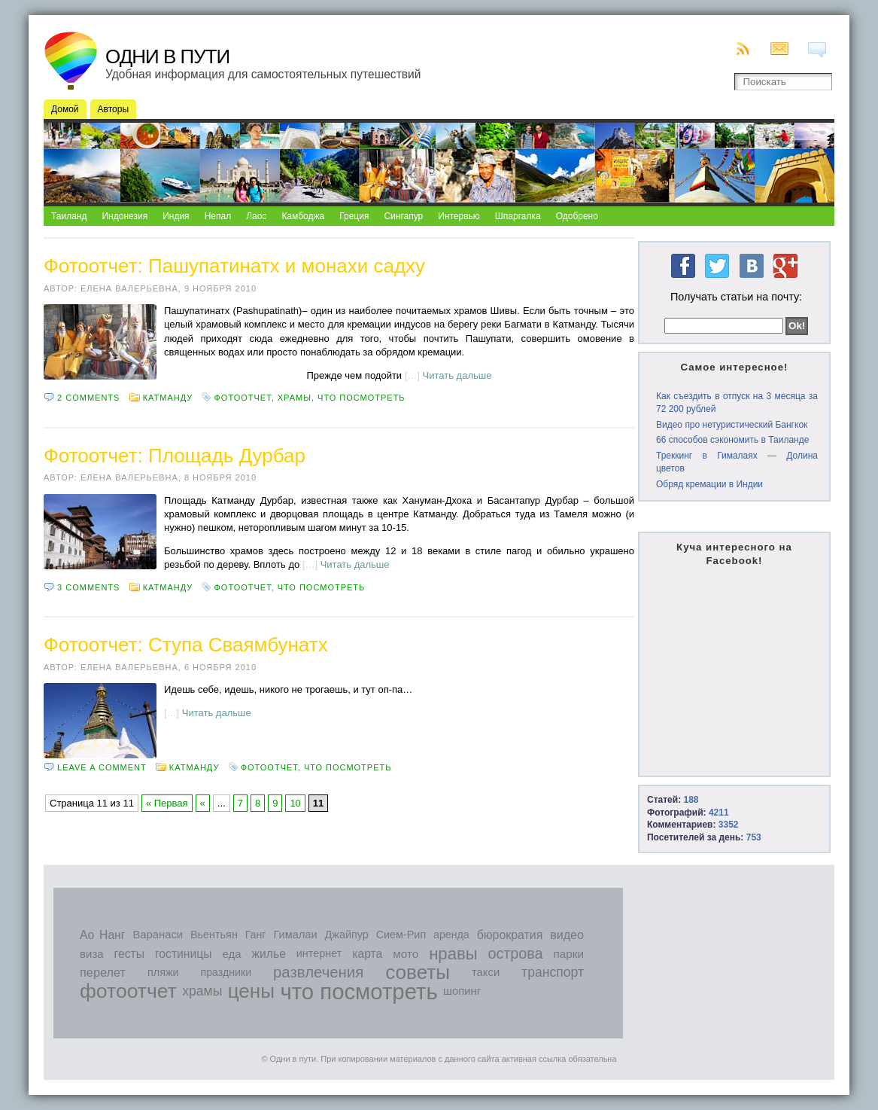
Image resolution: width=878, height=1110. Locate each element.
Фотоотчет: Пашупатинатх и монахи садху (234, 266)
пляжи (163, 972)
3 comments (88, 587)
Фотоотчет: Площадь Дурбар (174, 455)
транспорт (552, 972)
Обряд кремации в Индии (709, 484)
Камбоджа (302, 216)
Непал (218, 216)
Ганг (255, 935)
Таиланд (69, 216)
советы (417, 972)
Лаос (256, 216)
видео (567, 934)
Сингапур (403, 216)
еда (231, 953)
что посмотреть (361, 397)
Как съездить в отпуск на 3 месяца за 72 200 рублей (737, 402)
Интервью (459, 216)
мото (405, 953)
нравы (453, 953)
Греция (354, 216)
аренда (451, 935)
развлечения (318, 972)
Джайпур (347, 935)
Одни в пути (167, 56)
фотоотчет (242, 397)
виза (92, 953)
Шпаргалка (518, 216)
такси (486, 972)
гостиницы (183, 953)
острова (515, 953)
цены (251, 991)
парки (568, 953)
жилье (269, 953)
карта (367, 953)
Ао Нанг (102, 935)
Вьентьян (214, 935)
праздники (226, 972)
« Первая (167, 803)
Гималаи (295, 935)
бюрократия (510, 935)
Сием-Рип (401, 935)
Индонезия (124, 216)
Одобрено (577, 216)
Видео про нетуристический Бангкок (731, 424)
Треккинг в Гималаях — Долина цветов (737, 462)
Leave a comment (102, 767)
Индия (176, 216)
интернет (319, 953)
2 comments (88, 397)
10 (295, 803)
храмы (294, 397)
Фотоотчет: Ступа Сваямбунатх (186, 644)
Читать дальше (457, 375)
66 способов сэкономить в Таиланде (732, 440)
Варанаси (157, 935)
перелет (103, 972)
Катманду (168, 397)
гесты (129, 953)
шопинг (462, 991)
